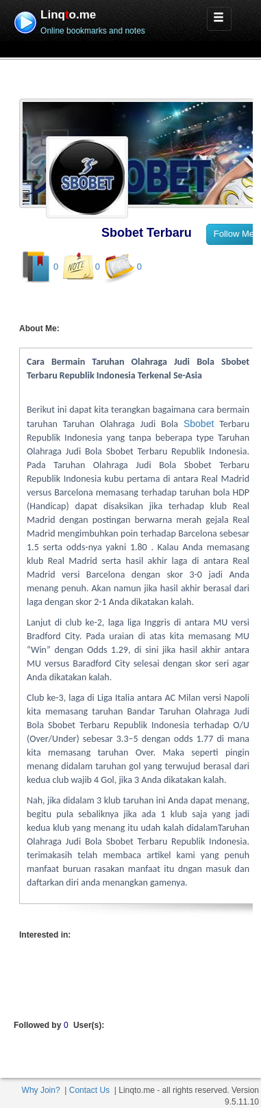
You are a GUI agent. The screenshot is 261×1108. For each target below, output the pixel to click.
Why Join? (41, 1090)
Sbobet (199, 423)
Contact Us (89, 1090)
